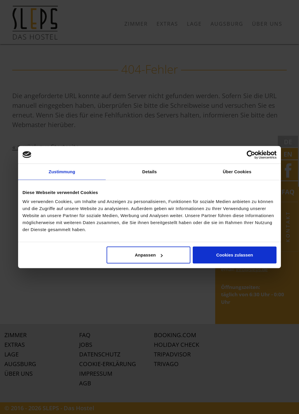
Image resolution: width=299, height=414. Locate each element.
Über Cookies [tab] (237, 171)
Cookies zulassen (234, 254)
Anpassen (149, 254)
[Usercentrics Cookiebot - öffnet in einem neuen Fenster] (251, 154)
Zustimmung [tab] (62, 171)
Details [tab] (149, 171)
